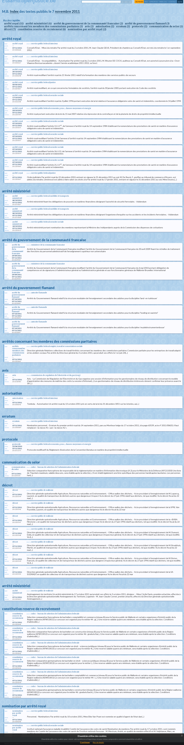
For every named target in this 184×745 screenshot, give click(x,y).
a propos (153, 2)
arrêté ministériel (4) (39, 23)
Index (14, 11)
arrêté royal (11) (14, 23)
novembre (63, 11)
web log (163, 2)
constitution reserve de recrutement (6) (42, 29)
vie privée (139, 2)
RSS (146, 2)
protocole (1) (139, 26)
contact (172, 2)
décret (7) (10, 29)
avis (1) (89, 26)
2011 (76, 11)
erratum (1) (123, 26)
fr (179, 2)
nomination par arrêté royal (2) (87, 29)
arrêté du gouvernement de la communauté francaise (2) (88, 23)
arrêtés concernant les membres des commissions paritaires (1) (43, 26)
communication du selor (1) (166, 26)
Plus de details (98, 742)
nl (181, 2)
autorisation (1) (105, 26)
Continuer (85, 742)
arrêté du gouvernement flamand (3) (147, 23)
